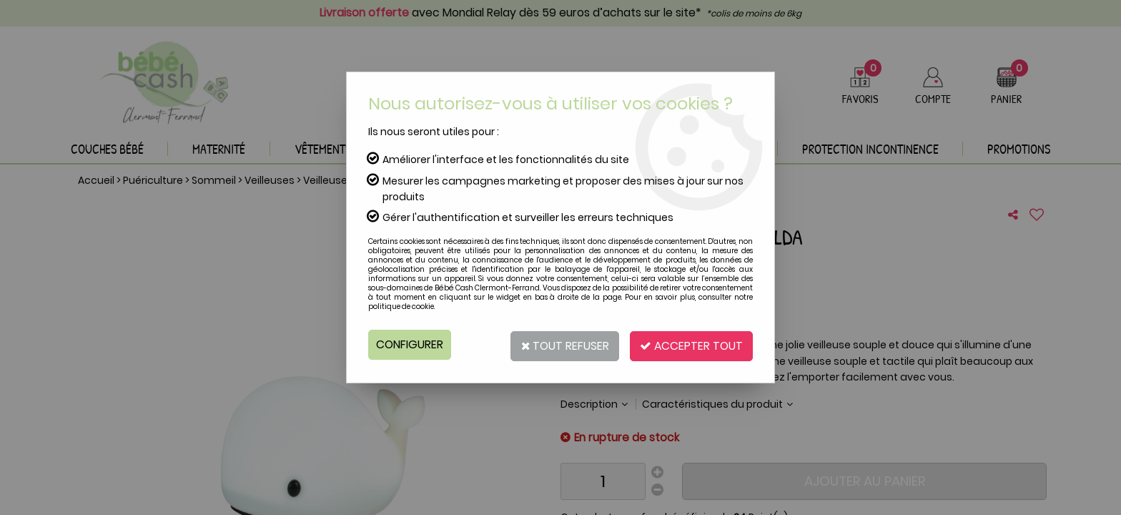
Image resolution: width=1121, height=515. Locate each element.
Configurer (410, 344)
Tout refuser (558, 344)
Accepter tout (689, 344)
